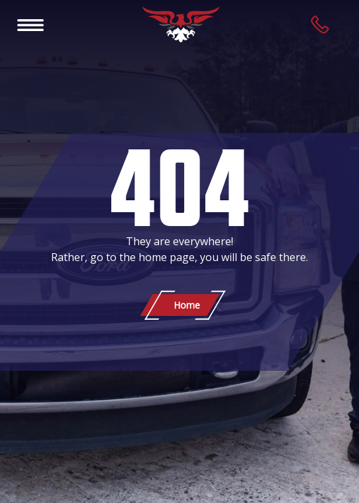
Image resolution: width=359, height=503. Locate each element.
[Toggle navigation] (30, 24)
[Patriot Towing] (180, 24)
